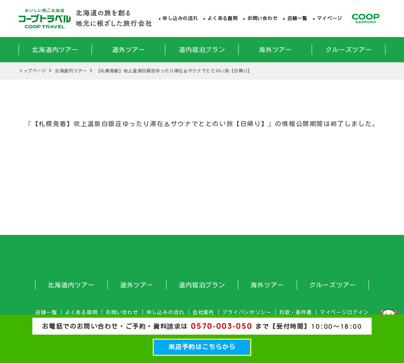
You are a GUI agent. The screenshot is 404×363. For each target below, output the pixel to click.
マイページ (329, 18)
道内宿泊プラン (202, 49)
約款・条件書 (295, 312)
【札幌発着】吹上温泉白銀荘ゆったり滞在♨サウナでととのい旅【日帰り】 (174, 71)
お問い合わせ (262, 18)
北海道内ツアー (55, 49)
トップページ (32, 71)
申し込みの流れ (180, 18)
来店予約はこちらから (202, 347)
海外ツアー (275, 49)
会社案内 (203, 312)
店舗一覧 (297, 18)
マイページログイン (344, 312)
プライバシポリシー (246, 312)
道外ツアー (129, 49)
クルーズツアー (348, 49)
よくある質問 (223, 18)
